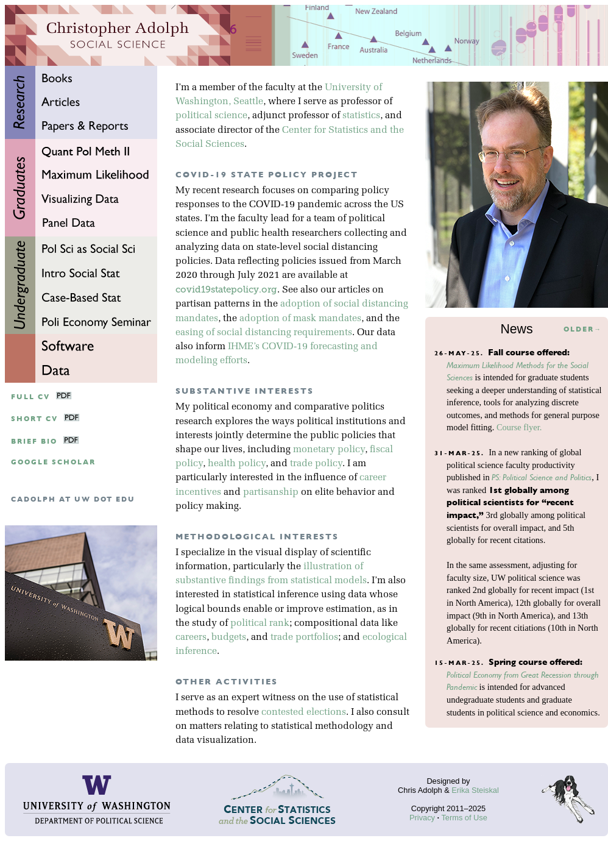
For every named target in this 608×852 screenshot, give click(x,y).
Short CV (34, 419)
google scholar (53, 462)
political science (211, 116)
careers (191, 637)
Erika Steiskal (475, 790)
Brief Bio (34, 442)
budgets (228, 637)
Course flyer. (519, 427)
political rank (259, 623)
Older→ (583, 329)
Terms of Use (464, 817)
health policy (237, 464)
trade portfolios (304, 637)
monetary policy (329, 450)
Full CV (30, 397)
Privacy (422, 817)
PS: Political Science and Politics (542, 477)
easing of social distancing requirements (263, 333)
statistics (361, 116)
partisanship (271, 492)
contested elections (303, 712)
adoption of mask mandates (300, 319)
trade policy (316, 464)
